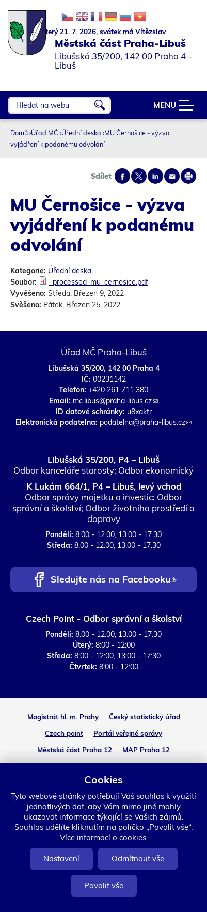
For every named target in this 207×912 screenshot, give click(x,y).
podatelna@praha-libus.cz (146, 422)
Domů (19, 133)
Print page (188, 176)
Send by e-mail (172, 176)
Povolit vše (103, 885)
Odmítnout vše (138, 858)
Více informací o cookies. (104, 837)
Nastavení (61, 858)
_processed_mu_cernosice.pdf (98, 282)
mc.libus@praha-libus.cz (115, 400)
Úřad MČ (44, 133)
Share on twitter (139, 176)
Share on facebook (122, 176)
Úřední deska (81, 133)
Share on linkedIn (155, 176)
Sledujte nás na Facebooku (114, 580)
